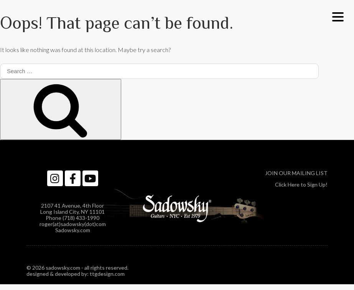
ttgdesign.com (107, 273)
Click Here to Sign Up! (301, 184)
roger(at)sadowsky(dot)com (73, 224)
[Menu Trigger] (337, 16)
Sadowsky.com (72, 230)
